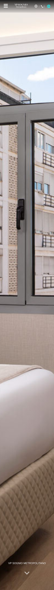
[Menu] (5, 5)
